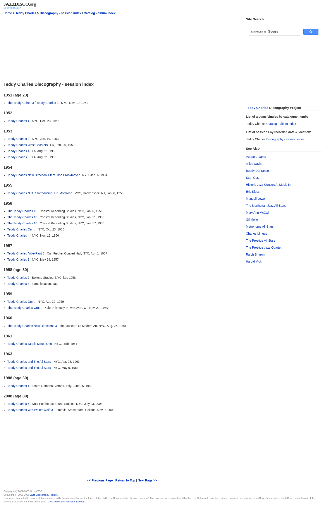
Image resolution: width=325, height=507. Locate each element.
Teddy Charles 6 (18, 277)
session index (71, 13)
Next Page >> (147, 480)
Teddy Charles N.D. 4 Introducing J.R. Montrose (39, 193)
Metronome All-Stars (260, 226)
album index (107, 13)
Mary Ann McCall (257, 212)
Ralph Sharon (255, 254)
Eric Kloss (253, 191)
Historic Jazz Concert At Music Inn (269, 184)
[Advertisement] (122, 47)
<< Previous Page (100, 480)
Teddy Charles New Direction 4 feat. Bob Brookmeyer (43, 175)
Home (7, 13)
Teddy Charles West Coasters (27, 145)
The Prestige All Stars (260, 240)
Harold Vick (253, 261)
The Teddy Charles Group (24, 307)
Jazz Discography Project (43, 494)
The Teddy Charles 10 (22, 211)
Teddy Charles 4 (18, 121)
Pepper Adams (256, 156)
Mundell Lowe (255, 198)
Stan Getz (253, 177)
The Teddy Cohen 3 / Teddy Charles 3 (33, 103)
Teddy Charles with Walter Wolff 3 (30, 410)
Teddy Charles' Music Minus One (29, 343)
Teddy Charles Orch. (21, 229)
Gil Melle (252, 219)
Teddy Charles (25, 13)
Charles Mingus (256, 233)
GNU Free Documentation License (66, 501)
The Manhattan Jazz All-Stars (266, 205)
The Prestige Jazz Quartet (264, 247)
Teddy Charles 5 (18, 157)
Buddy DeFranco (257, 170)
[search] (274, 32)
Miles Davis (254, 163)
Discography (49, 13)
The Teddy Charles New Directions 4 (32, 326)
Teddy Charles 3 (18, 139)
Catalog (89, 13)
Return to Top (125, 480)
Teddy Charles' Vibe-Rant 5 (26, 253)
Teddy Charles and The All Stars (29, 361)
